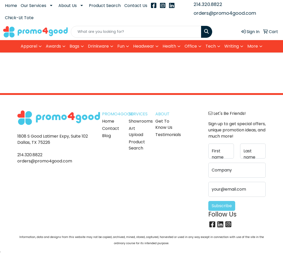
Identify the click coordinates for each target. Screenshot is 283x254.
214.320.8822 (208, 4)
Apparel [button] (29, 46)
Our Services (33, 6)
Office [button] (191, 46)
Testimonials (165, 135)
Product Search (105, 6)
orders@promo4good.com (225, 13)
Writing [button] (231, 46)
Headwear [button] (143, 46)
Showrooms (139, 121)
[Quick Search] (136, 32)
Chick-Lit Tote (19, 18)
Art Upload (136, 131)
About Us (67, 6)
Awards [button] (53, 46)
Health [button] (169, 46)
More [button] (252, 46)
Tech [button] (210, 46)
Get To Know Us (163, 124)
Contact (110, 128)
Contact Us (135, 6)
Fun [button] (121, 46)
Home (11, 6)
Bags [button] (74, 46)
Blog (106, 136)
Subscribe (222, 206)
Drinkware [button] (98, 46)
